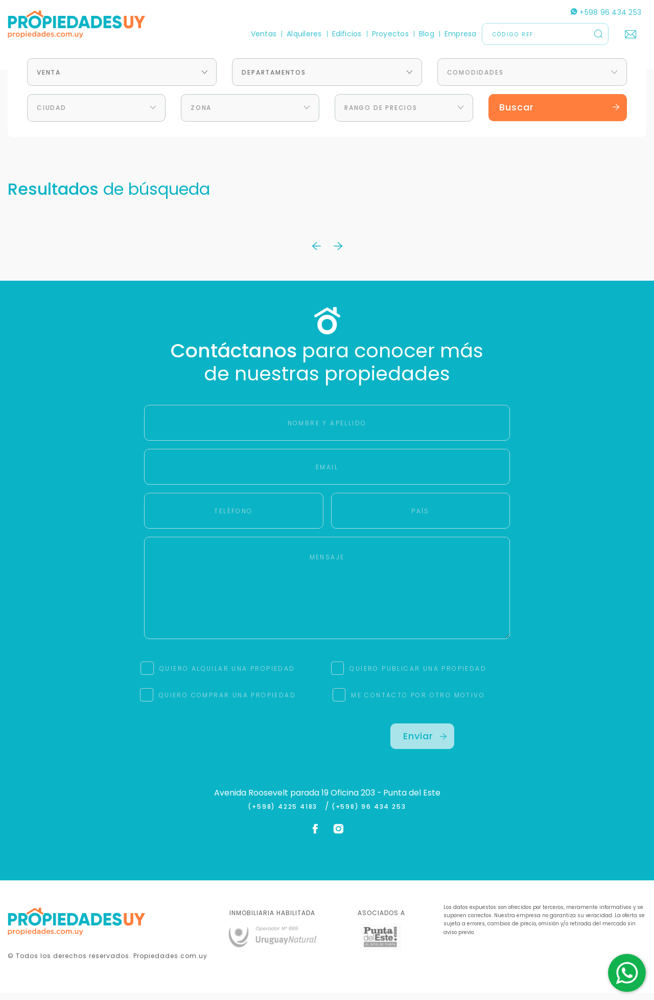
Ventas (263, 34)
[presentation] (231, 751)
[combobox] (122, 80)
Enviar (425, 743)
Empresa (461, 34)
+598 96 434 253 (606, 12)
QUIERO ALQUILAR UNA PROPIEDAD (227, 676)
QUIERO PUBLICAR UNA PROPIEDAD (417, 676)
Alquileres (304, 34)
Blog (426, 34)
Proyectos (390, 34)
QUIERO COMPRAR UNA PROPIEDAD (227, 702)
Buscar (559, 114)
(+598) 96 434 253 (369, 814)
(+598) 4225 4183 (285, 814)
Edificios (347, 34)
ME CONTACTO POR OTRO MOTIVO (418, 702)
